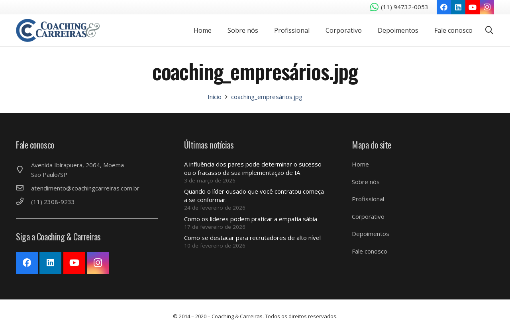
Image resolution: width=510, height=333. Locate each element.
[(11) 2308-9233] (23, 201)
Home (360, 164)
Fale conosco (369, 251)
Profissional (368, 199)
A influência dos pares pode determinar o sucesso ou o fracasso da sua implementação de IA (253, 168)
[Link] (59, 30)
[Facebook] (444, 7)
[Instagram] (487, 7)
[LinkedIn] (458, 7)
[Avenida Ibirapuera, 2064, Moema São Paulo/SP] (23, 169)
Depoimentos (370, 234)
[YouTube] (472, 7)
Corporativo (368, 216)
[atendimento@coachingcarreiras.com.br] (23, 188)
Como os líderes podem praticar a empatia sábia (250, 219)
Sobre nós (366, 182)
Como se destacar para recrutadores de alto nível (252, 238)
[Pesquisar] (489, 30)
